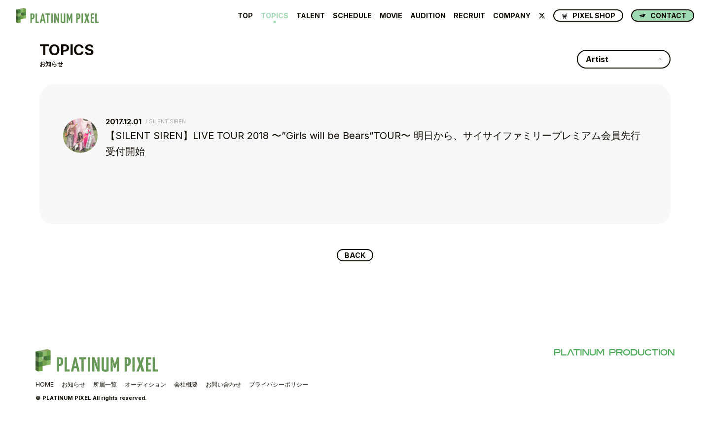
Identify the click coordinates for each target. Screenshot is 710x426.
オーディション (145, 386)
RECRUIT (469, 15)
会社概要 (186, 386)
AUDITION (428, 15)
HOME (45, 386)
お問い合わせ (223, 386)
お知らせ (73, 386)
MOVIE (391, 15)
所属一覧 (105, 386)
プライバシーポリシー (278, 386)
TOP (245, 15)
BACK (355, 256)
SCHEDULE (352, 15)
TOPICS (274, 15)
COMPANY (512, 15)
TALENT (310, 15)
